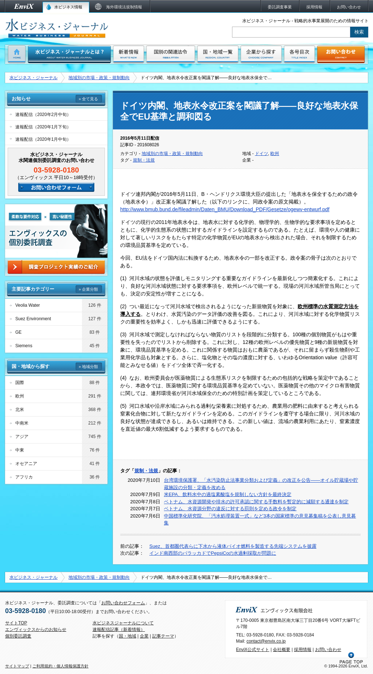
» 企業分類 (88, 289)
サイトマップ (17, 666)
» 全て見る (88, 99)
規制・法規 (144, 160)
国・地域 (127, 636)
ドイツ (261, 153)
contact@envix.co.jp (266, 641)
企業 (144, 636)
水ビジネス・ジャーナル (33, 77)
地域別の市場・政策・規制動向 (99, 77)
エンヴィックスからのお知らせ (35, 629)
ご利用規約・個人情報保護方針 (60, 666)
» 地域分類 (88, 366)
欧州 (274, 153)
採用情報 (302, 649)
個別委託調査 (18, 636)
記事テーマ (163, 636)
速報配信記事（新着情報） (119, 629)
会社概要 (281, 649)
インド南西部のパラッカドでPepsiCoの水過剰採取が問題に (212, 553)
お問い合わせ (328, 649)
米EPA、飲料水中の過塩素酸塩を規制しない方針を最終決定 (227, 494)
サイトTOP (16, 622)
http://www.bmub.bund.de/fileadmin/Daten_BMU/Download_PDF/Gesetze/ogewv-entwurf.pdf (224, 209)
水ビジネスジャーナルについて (123, 622)
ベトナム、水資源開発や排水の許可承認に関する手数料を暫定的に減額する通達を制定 (256, 501)
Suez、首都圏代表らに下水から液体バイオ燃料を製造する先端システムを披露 (233, 546)
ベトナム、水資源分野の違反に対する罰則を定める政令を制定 (230, 508)
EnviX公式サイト (252, 649)
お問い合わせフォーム (123, 602)
